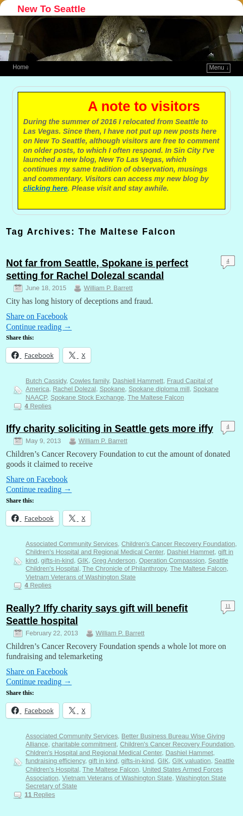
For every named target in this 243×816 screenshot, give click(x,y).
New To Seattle (52, 9)
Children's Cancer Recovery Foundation (178, 544)
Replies (38, 406)
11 (228, 606)
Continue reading (39, 326)
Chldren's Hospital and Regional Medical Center (94, 752)
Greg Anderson (114, 560)
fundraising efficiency (55, 761)
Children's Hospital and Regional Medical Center (94, 552)
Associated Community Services (72, 544)
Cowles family (89, 381)
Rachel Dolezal (74, 389)
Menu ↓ (219, 67)
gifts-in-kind (57, 560)
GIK (83, 560)
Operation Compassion (171, 560)
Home (21, 67)
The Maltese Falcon (156, 397)
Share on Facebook (37, 316)
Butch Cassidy (46, 381)
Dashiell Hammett (137, 381)
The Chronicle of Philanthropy (125, 568)
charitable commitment (84, 744)
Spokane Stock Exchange (87, 397)
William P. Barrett (108, 288)
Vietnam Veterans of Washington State (81, 577)
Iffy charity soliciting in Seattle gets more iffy (109, 428)
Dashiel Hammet (190, 552)
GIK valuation (191, 761)
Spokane (112, 389)
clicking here (45, 188)
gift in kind (103, 761)
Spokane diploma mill (159, 389)
